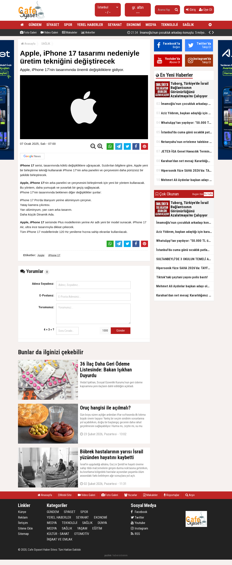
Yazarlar (130, 495)
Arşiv (190, 495)
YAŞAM (82, 528)
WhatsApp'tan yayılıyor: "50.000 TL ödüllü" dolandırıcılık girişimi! (185, 122)
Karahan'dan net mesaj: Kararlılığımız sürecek (185, 160)
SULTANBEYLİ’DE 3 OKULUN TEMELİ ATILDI (185, 259)
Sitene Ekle (25, 528)
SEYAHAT (115, 25)
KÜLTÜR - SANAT (58, 534)
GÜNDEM (35, 25)
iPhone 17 (54, 255)
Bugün (195, 194)
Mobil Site (65, 495)
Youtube (138, 523)
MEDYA (151, 25)
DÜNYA (102, 523)
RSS (135, 534)
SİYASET (52, 25)
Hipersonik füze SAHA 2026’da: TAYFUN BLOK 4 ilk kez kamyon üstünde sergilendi (185, 170)
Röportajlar (171, 495)
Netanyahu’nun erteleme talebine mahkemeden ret (185, 141)
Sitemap (23, 534)
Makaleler (69, 32)
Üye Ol (205, 10)
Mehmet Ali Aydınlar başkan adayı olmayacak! (185, 179)
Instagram (139, 528)
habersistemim (120, 555)
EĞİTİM (97, 528)
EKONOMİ (134, 25)
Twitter (137, 517)
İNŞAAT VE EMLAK (59, 539)
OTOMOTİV (81, 534)
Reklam (23, 517)
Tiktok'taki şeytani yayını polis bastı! (182, 277)
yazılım (107, 555)
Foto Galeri (28, 32)
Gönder (120, 330)
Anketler (88, 32)
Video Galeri (49, 32)
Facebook (139, 512)
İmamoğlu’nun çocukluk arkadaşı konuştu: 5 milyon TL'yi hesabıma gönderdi (185, 103)
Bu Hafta (208, 194)
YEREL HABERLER (90, 25)
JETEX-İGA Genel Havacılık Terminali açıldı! (185, 151)
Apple (41, 255)
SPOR (68, 25)
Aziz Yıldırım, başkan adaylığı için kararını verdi (185, 113)
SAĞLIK (188, 25)
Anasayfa (28, 43)
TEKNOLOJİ (169, 25)
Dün (201, 194)
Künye (22, 512)
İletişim (23, 523)
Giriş (191, 10)
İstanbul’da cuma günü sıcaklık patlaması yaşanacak (185, 132)
